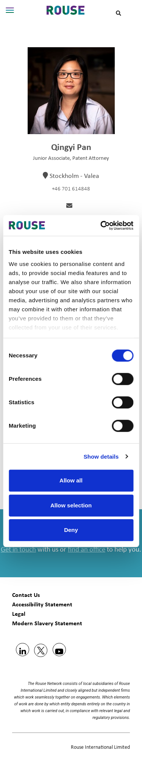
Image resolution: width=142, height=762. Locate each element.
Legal (18, 613)
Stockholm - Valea (74, 176)
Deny (71, 530)
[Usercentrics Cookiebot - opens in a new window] (101, 225)
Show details (101, 456)
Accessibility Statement (42, 604)
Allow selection (71, 505)
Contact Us (26, 594)
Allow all (71, 480)
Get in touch (18, 549)
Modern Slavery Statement (47, 623)
